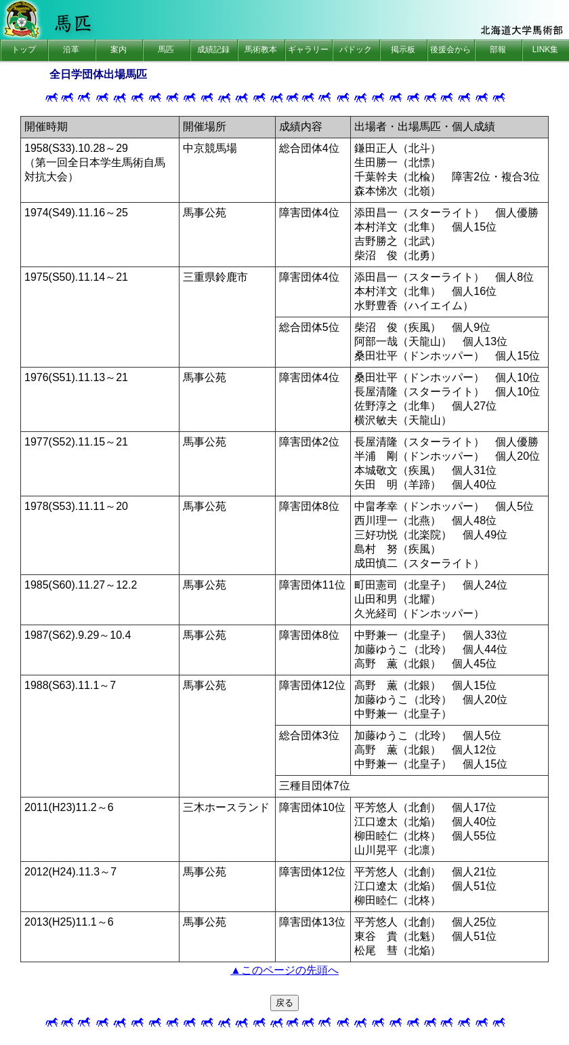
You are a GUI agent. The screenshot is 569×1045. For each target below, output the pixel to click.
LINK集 (545, 49)
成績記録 (213, 49)
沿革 (71, 49)
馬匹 (166, 49)
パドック (355, 49)
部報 (498, 49)
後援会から (450, 49)
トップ (24, 49)
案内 (118, 49)
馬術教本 (261, 49)
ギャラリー (308, 49)
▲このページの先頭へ (284, 970)
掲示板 (403, 49)
